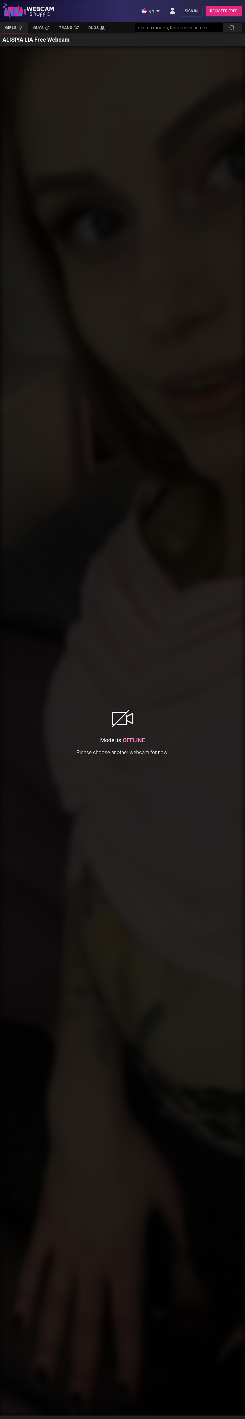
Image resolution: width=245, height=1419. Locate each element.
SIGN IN (191, 11)
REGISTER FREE (223, 11)
